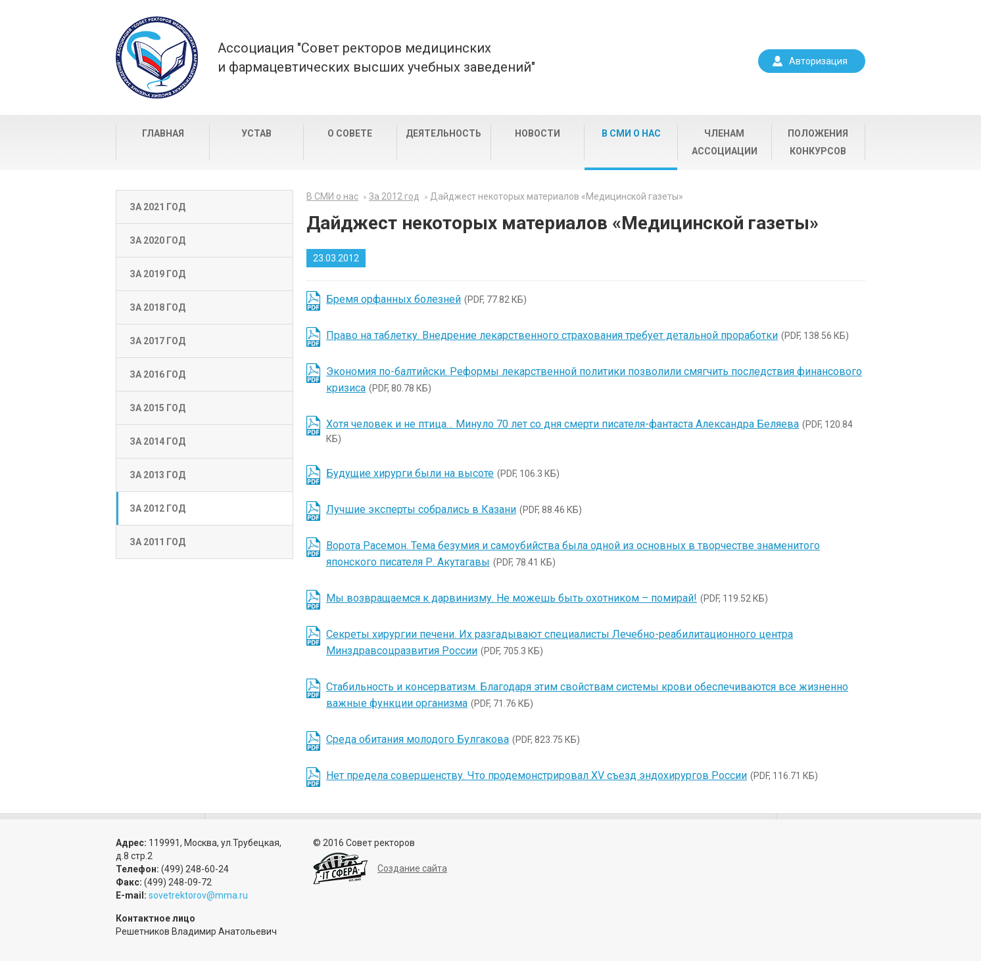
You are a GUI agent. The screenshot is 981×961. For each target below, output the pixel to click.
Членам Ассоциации (724, 142)
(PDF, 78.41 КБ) (573, 553)
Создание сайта (412, 868)
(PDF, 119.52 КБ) (547, 598)
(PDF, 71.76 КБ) (587, 695)
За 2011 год (157, 542)
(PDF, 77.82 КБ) (426, 299)
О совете (349, 133)
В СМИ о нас (631, 133)
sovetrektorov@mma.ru (198, 895)
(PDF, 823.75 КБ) (453, 739)
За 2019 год (157, 274)
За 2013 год (157, 475)
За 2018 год (157, 307)
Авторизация (818, 61)
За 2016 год (157, 374)
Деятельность (443, 133)
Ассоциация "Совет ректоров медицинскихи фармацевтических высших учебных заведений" (376, 57)
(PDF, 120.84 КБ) (589, 431)
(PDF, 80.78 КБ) (594, 379)
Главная (163, 133)
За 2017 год (157, 341)
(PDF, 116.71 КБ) (572, 775)
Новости (537, 133)
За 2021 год (157, 207)
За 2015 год (157, 408)
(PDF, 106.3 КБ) (443, 473)
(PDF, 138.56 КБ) (587, 335)
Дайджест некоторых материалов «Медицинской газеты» (556, 196)
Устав (256, 133)
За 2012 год (157, 508)
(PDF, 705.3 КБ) (559, 642)
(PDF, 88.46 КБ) (454, 509)
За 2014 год (157, 441)
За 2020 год (157, 240)
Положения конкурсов (818, 142)
